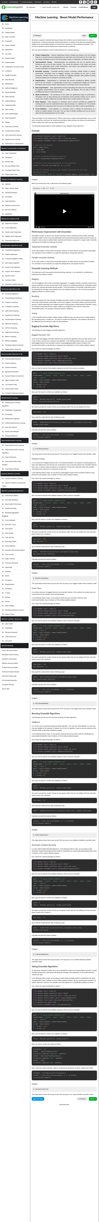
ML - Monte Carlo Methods (10, 431)
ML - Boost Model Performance (11, 504)
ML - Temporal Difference (10, 436)
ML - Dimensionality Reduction (11, 359)
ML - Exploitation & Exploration (11, 410)
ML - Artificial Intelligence (9, 88)
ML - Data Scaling (7, 533)
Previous (38, 35)
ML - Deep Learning (8, 96)
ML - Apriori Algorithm (8, 546)
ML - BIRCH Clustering (9, 336)
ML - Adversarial (7, 567)
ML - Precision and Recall (10, 563)
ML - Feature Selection (9, 363)
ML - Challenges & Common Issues (13, 66)
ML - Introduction (7, 28)
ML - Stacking (6, 571)
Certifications (83, 7)
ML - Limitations (7, 71)
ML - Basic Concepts (8, 37)
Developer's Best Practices (10, 654)
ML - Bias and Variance (9, 209)
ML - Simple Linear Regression (11, 232)
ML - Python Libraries (8, 45)
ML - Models (6, 122)
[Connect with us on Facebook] (80, 2)
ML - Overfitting (7, 588)
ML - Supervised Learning (10, 126)
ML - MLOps (6, 601)
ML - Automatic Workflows (10, 500)
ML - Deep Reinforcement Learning (13, 445)
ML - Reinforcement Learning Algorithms (11, 404)
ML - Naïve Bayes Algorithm (10, 263)
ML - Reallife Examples (9, 75)
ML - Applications (7, 49)
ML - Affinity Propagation (9, 341)
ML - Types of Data (8, 614)
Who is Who (6, 689)
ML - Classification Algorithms (11, 250)
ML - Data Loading (8, 109)
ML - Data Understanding (10, 113)
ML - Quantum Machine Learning (12, 478)
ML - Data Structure (8, 79)
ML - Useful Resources (9, 636)
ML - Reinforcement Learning (11, 139)
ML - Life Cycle (6, 54)
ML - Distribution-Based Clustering (12, 345)
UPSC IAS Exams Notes (9, 650)
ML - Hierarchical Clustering (10, 315)
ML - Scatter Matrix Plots (9, 174)
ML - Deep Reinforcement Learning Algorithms (13, 451)
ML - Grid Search (7, 528)
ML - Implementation (8, 62)
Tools (54, 2)
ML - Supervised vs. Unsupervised (12, 143)
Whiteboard (14, 2)
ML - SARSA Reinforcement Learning (13, 423)
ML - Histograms (7, 157)
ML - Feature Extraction (9, 367)
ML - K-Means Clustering (9, 302)
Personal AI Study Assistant (10, 672)
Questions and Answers (9, 659)
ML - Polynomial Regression (11, 240)
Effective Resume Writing (10, 663)
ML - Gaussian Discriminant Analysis (13, 550)
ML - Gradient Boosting (9, 508)
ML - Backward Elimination (10, 371)
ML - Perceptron (7, 580)
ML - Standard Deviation (9, 192)
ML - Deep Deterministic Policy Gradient (11, 463)
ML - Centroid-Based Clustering (12, 298)
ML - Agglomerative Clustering (11, 349)
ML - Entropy (6, 597)
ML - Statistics (6, 184)
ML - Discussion (7, 641)
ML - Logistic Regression (9, 254)
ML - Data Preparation (9, 118)
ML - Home (5, 24)
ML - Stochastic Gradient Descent (12, 284)
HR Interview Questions (9, 680)
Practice (38, 2)
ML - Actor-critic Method (9, 427)
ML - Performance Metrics (10, 495)
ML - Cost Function (8, 554)
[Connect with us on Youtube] (88, 2)
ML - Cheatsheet (7, 628)
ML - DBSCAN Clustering (10, 324)
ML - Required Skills (8, 58)
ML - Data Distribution (9, 201)
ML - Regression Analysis (10, 223)
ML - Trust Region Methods (10, 469)
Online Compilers (26, 2)
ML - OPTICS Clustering (9, 328)
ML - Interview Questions (9, 632)
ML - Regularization (8, 584)
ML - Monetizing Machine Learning (13, 610)
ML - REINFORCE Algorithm (11, 418)
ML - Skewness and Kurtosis (11, 205)
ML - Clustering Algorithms (10, 294)
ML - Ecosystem (7, 41)
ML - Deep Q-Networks (9, 457)
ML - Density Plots (7, 161)
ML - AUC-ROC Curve (9, 524)
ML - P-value (6, 593)
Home (4, 2)
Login (94, 7)
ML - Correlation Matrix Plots (11, 170)
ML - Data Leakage (8, 605)
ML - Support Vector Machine (11, 271)
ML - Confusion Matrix (9, 280)
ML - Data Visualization (9, 153)
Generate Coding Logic (9, 676)
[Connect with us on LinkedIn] (91, 2)
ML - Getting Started (8, 32)
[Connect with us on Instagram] (95, 2)
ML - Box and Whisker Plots (10, 166)
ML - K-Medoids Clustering (10, 306)
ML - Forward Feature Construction (13, 376)
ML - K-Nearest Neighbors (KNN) (12, 258)
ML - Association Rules (9, 541)
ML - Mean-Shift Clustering (10, 311)
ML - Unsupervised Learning (11, 131)
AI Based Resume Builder (10, 667)
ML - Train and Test (8, 537)
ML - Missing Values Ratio (10, 389)
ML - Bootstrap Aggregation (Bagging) (10, 514)
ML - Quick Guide (7, 624)
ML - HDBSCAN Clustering (10, 332)
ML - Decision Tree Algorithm (11, 267)
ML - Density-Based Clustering (11, 319)
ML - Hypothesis (7, 214)
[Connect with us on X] (84, 2)
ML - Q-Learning (7, 414)
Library (65, 7)
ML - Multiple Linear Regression (12, 236)
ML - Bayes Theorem (8, 558)
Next (92, 35)
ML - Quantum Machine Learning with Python (13, 484)
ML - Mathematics (7, 84)
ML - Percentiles (7, 197)
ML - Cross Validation (8, 520)
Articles (46, 2)
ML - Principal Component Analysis (13, 393)
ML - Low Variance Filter (9, 384)
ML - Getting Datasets (9, 101)
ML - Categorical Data (9, 105)
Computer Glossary (8, 684)
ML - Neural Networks (8, 92)
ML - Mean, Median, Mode (10, 188)
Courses (73, 7)
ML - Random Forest (8, 276)
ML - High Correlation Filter (10, 380)
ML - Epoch (5, 576)
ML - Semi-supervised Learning (11, 135)
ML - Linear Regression (9, 228)
